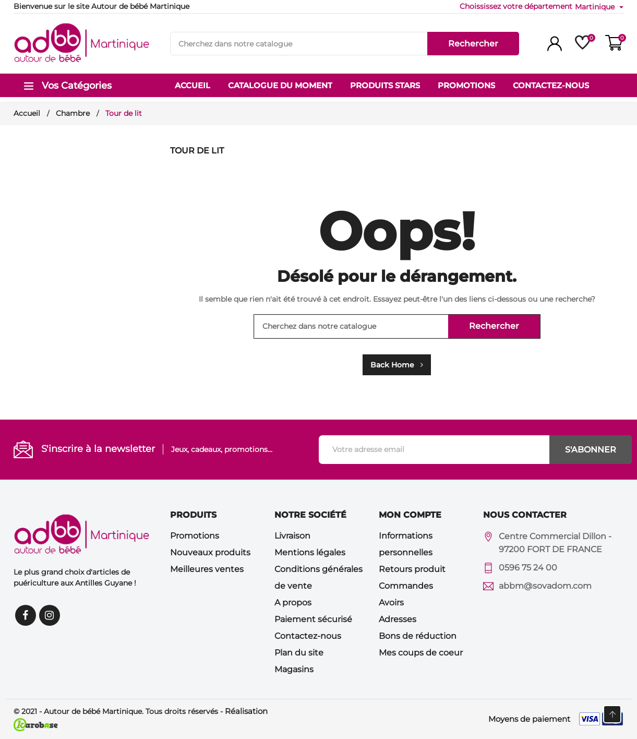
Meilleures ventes (207, 569)
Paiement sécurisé (313, 619)
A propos (292, 602)
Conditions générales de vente (318, 577)
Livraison (292, 536)
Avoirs (391, 602)
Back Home (396, 365)
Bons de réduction (417, 636)
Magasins (294, 669)
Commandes (406, 586)
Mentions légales (309, 552)
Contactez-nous (307, 636)
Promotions (194, 536)
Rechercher (473, 44)
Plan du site (298, 653)
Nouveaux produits (210, 552)
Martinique (596, 6)
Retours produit (412, 569)
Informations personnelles (405, 544)
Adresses (397, 619)
